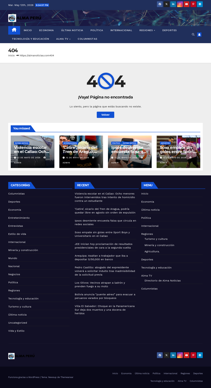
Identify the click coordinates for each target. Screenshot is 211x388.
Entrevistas (15, 225)
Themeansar (66, 377)
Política (96, 30)
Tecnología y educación (30, 38)
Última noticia (72, 30)
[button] (193, 34)
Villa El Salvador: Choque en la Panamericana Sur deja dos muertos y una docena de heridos (105, 310)
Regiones (146, 30)
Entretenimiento (19, 217)
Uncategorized (17, 322)
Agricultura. (152, 251)
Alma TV (62, 38)
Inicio (28, 30)
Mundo (12, 258)
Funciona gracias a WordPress (24, 377)
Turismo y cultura (19, 306)
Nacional (14, 266)
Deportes (169, 30)
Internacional (121, 30)
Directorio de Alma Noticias (163, 280)
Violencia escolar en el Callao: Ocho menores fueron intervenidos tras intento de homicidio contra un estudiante (105, 197)
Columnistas (87, 38)
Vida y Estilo (16, 330)
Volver (105, 114)
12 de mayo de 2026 (29, 157)
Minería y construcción (23, 250)
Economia (46, 30)
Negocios (14, 274)
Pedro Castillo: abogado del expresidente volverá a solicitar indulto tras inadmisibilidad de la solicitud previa (105, 271)
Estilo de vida (17, 234)
